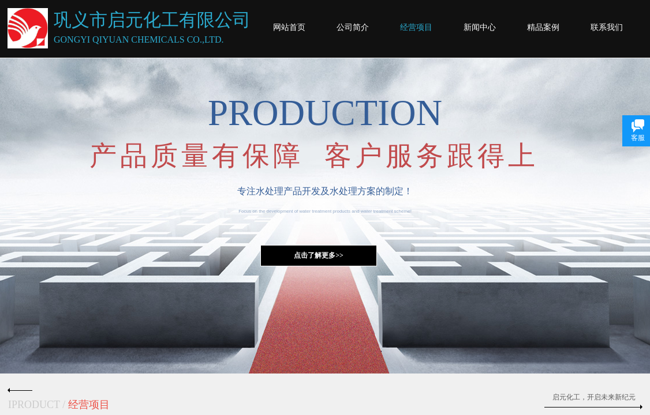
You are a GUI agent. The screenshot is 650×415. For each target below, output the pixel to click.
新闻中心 (480, 27)
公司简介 (353, 27)
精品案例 (543, 27)
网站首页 (289, 27)
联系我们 (607, 27)
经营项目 (416, 27)
